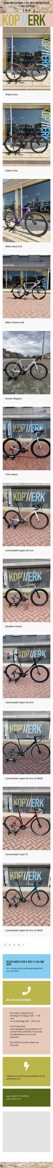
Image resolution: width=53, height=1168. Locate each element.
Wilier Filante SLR (14, 322)
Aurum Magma (13, 398)
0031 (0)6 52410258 (22, 1031)
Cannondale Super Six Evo (19, 550)
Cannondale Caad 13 (16, 854)
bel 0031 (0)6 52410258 (37, 3)
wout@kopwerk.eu (18, 1034)
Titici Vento (11, 474)
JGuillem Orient (13, 626)
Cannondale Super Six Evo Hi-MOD (24, 778)
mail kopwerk (28, 6)
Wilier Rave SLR (13, 246)
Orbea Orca (11, 94)
